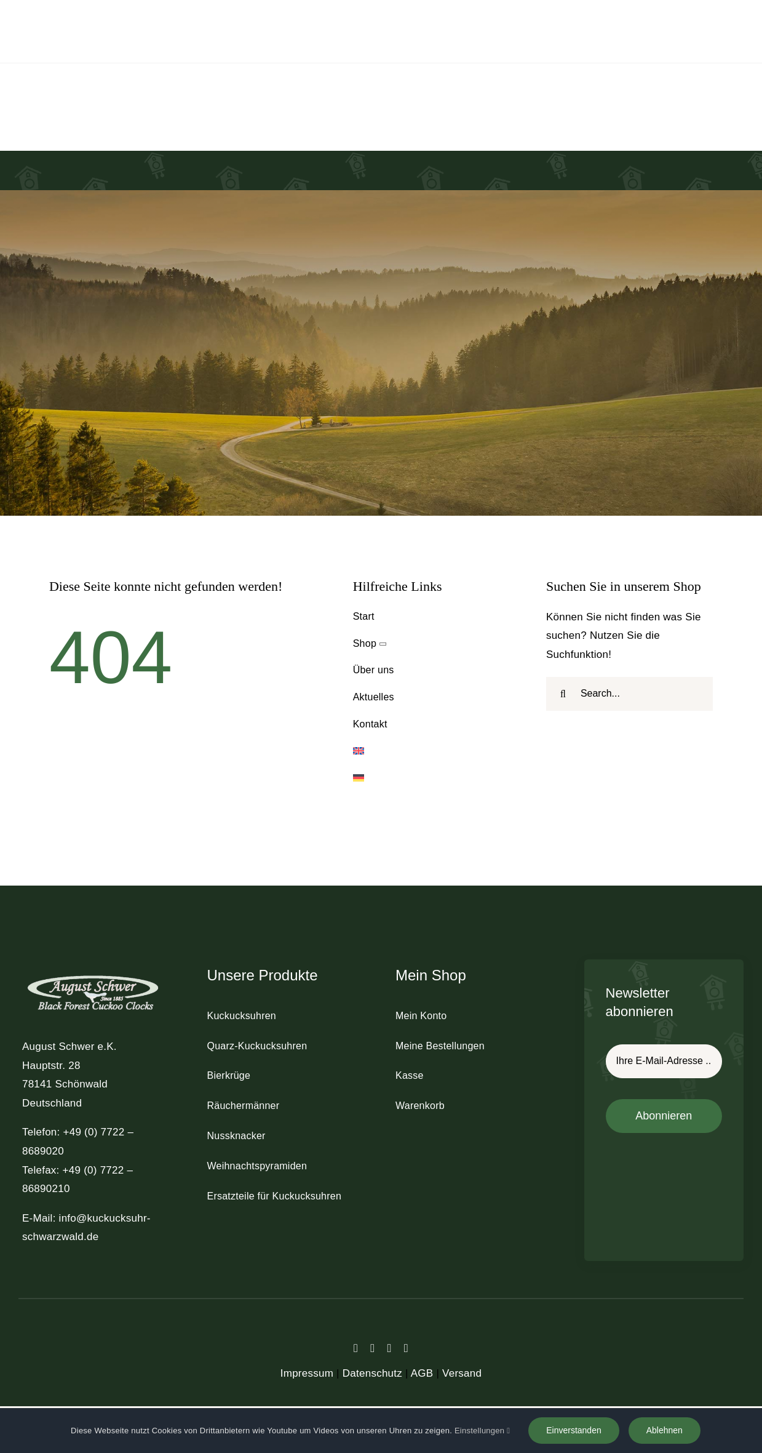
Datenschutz (372, 1373)
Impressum (306, 1373)
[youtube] (406, 1348)
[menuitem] (436, 752)
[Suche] (563, 694)
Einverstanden (573, 1430)
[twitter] (372, 1348)
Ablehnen (664, 1430)
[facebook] (356, 1348)
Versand (462, 1373)
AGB (422, 1373)
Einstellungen (482, 1430)
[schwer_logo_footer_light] (93, 974)
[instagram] (389, 1348)
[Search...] (629, 694)
